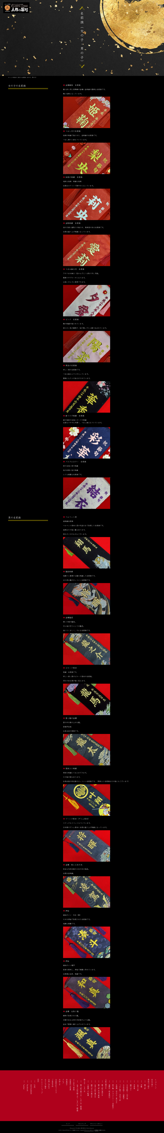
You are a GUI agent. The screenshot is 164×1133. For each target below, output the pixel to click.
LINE (34, 1086)
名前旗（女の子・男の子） (116, 1094)
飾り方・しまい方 (84, 1085)
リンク (68, 1124)
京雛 (141, 1086)
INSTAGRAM (31, 1089)
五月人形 (138, 1087)
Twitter (24, 1087)
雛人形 (145, 1086)
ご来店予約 (52, 1083)
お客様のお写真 (70, 1084)
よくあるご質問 (74, 1084)
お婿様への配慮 (88, 1090)
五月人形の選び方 (95, 1091)
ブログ (63, 1081)
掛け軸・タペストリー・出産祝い (113, 1096)
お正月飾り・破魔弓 (123, 1091)
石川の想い (152, 1083)
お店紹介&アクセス (56, 1086)
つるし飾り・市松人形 (120, 1092)
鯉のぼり (130, 1087)
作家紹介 (66, 1082)
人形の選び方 (106, 1084)
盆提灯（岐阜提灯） (109, 1091)
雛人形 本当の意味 (98, 1091)
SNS (38, 1080)
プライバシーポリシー (96, 1124)
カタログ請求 (45, 1084)
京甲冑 (134, 1086)
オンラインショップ (42, 1086)
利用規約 (96, 1130)
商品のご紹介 (148, 1084)
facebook (27, 1087)
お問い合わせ (49, 1084)
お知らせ (59, 1082)
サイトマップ (82, 1124)
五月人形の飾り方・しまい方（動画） (77, 1098)
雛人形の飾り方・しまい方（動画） (81, 1097)
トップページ (155, 1084)
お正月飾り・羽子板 (127, 1091)
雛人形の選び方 (102, 1090)
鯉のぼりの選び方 (91, 1091)
